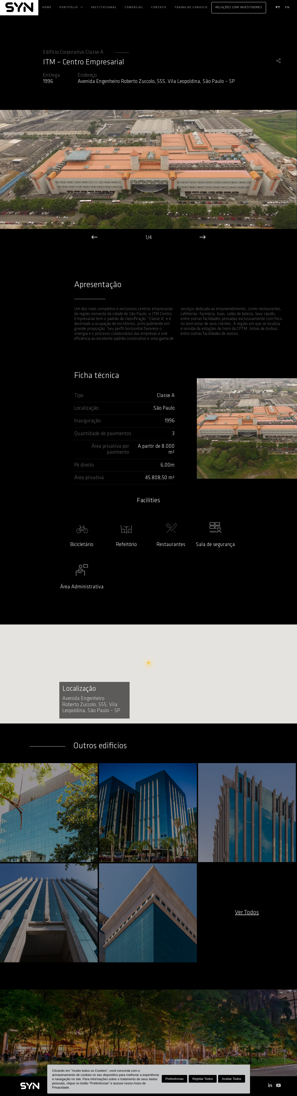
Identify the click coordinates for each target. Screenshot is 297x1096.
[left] (94, 238)
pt (278, 7)
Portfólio (68, 7)
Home (46, 7)
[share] (278, 61)
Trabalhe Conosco (190, 7)
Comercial (134, 7)
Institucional (104, 7)
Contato (158, 7)
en (287, 7)
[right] (202, 238)
